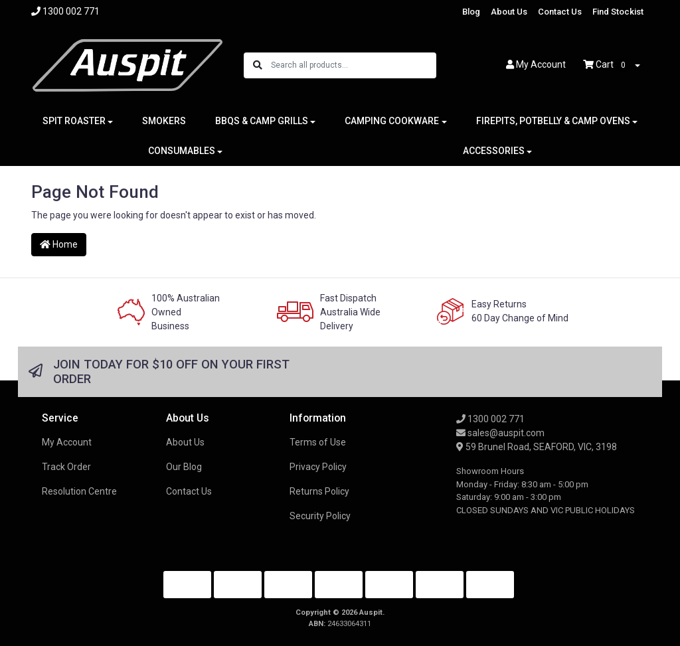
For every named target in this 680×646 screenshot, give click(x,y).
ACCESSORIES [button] (494, 150)
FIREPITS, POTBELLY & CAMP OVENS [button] (553, 121)
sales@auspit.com (500, 433)
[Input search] (353, 65)
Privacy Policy (318, 466)
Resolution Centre (79, 491)
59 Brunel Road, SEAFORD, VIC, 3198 (536, 447)
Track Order (66, 466)
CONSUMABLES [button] (181, 150)
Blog (471, 12)
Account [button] (536, 64)
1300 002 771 (490, 419)
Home (59, 244)
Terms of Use (318, 442)
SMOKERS (164, 121)
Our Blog (184, 466)
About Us (509, 12)
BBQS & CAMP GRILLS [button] (261, 121)
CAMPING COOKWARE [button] (392, 121)
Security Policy (320, 516)
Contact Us (560, 12)
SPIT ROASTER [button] (74, 121)
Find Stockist (617, 12)
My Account (67, 442)
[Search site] (257, 65)
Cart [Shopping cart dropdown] (607, 65)
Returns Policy (319, 491)
